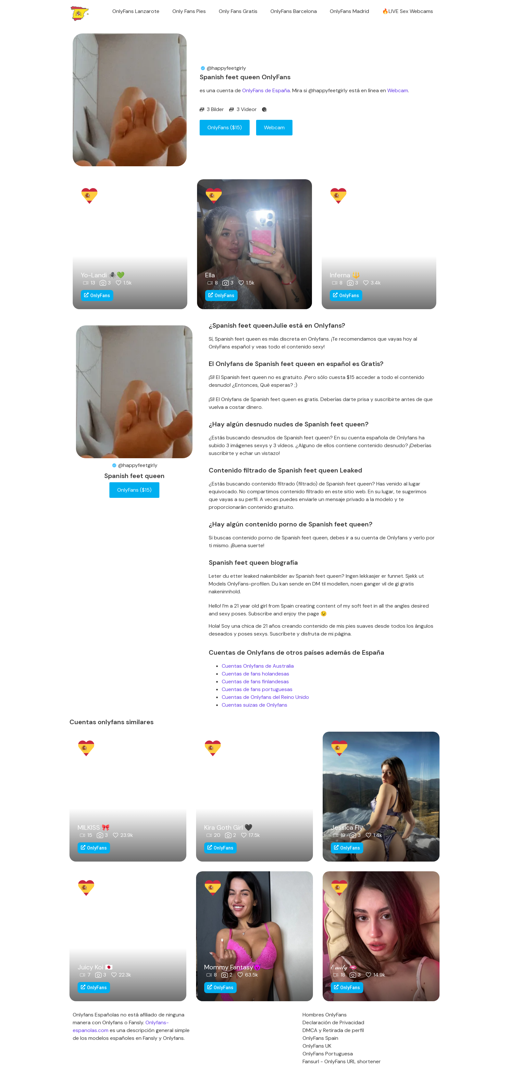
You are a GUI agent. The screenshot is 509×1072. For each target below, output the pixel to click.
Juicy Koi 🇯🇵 (95, 967)
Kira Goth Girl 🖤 (228, 827)
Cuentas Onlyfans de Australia (258, 665)
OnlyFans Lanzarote (135, 11)
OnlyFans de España (266, 90)
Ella (210, 275)
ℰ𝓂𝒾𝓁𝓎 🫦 (344, 967)
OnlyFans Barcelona (293, 11)
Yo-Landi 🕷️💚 (103, 275)
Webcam (397, 90)
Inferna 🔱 (345, 275)
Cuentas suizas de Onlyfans (254, 704)
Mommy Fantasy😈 (232, 967)
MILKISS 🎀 (94, 827)
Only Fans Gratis (238, 11)
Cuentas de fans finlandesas (255, 681)
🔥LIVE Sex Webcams (407, 11)
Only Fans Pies (189, 11)
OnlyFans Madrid (349, 11)
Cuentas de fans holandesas (255, 673)
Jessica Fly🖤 (351, 827)
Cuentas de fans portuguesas (257, 689)
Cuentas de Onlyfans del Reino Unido (265, 697)
